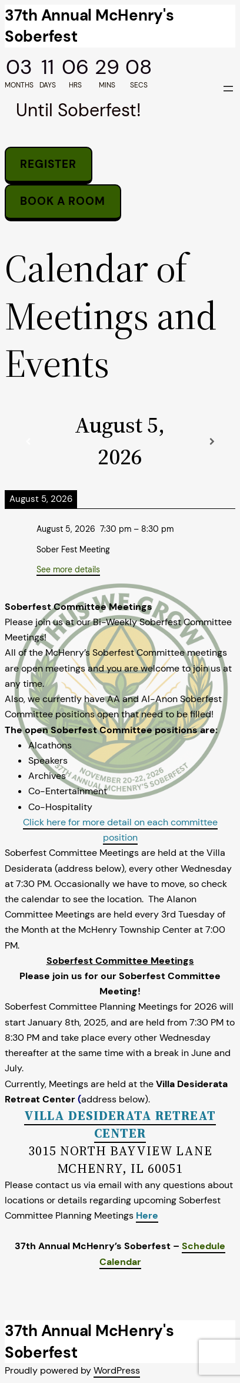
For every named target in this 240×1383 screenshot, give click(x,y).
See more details (68, 569)
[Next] (212, 441)
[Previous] (28, 441)
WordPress (117, 1370)
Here (147, 1215)
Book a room (62, 201)
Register (48, 164)
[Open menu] (228, 89)
